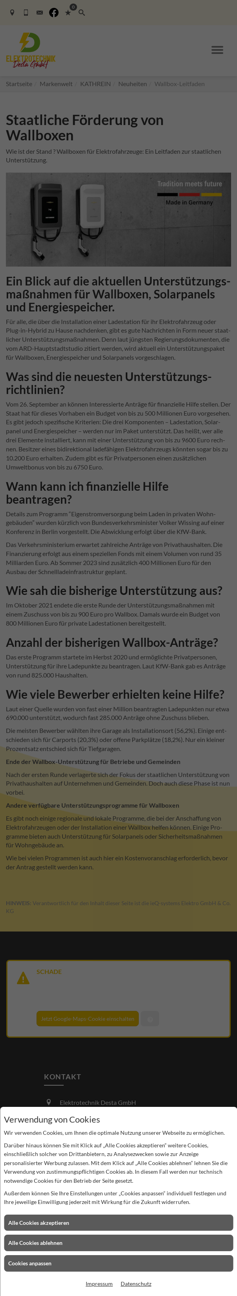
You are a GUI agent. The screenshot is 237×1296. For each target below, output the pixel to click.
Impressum (99, 1283)
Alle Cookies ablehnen (35, 1242)
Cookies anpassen (29, 1263)
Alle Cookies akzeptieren (38, 1222)
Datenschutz (136, 1283)
